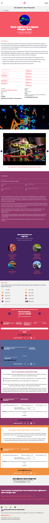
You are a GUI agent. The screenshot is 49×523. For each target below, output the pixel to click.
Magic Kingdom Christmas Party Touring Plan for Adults (17, 496)
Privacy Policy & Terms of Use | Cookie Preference (10, 519)
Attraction (21, 32)
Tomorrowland (4, 90)
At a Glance (6, 10)
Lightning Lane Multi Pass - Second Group (11, 98)
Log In (46, 3)
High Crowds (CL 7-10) (41, 405)
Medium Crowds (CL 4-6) (27, 405)
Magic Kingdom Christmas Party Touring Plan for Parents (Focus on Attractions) (24, 499)
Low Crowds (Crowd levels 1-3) (10, 405)
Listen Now (7, 515)
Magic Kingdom (28, 32)
